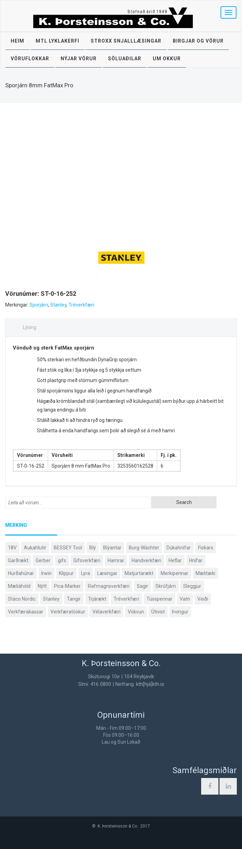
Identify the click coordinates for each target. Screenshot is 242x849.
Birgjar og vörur (198, 41)
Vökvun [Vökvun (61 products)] (136, 611)
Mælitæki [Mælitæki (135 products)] (205, 573)
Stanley (58, 305)
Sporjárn (38, 305)
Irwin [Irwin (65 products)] (46, 573)
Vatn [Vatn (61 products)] (185, 599)
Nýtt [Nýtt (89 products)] (42, 586)
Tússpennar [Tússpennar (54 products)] (159, 599)
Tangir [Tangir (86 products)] (74, 599)
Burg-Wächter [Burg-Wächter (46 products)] (144, 547)
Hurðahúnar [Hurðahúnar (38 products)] (21, 573)
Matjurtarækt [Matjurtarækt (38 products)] (139, 573)
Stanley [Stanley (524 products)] (51, 599)
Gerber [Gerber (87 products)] (43, 560)
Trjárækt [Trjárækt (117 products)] (97, 599)
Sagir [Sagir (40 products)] (142, 586)
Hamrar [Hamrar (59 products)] (116, 560)
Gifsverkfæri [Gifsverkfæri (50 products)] (86, 560)
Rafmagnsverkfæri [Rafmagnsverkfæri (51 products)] (108, 586)
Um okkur (167, 58)
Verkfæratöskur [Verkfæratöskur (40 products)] (68, 611)
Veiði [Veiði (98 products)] (202, 599)
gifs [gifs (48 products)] (62, 560)
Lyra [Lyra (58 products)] (85, 573)
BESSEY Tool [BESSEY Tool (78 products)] (68, 547)
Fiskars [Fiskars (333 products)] (205, 547)
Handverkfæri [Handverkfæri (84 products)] (146, 560)
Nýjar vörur (79, 58)
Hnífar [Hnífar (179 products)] (196, 560)
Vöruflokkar (30, 58)
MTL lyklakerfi (57, 41)
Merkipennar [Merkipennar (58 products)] (174, 573)
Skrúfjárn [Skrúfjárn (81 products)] (165, 586)
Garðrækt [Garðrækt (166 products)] (18, 560)
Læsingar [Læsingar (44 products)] (107, 573)
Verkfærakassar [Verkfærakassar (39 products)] (25, 611)
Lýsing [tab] (29, 327)
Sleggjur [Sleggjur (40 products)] (192, 586)
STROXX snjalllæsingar (126, 41)
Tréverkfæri (81, 305)
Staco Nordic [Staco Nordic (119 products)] (22, 599)
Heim (17, 41)
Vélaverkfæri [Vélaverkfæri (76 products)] (106, 611)
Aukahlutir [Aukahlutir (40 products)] (35, 547)
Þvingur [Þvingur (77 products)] (180, 611)
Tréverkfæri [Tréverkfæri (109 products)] (126, 599)
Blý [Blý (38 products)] (92, 547)
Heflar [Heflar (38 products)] (175, 560)
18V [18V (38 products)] (12, 547)
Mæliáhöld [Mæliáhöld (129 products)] (19, 586)
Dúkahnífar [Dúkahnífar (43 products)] (179, 547)
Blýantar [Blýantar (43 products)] (112, 547)
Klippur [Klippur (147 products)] (66, 573)
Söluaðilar (124, 58)
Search (184, 502)
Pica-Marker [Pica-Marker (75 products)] (67, 586)
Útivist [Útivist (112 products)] (158, 611)
